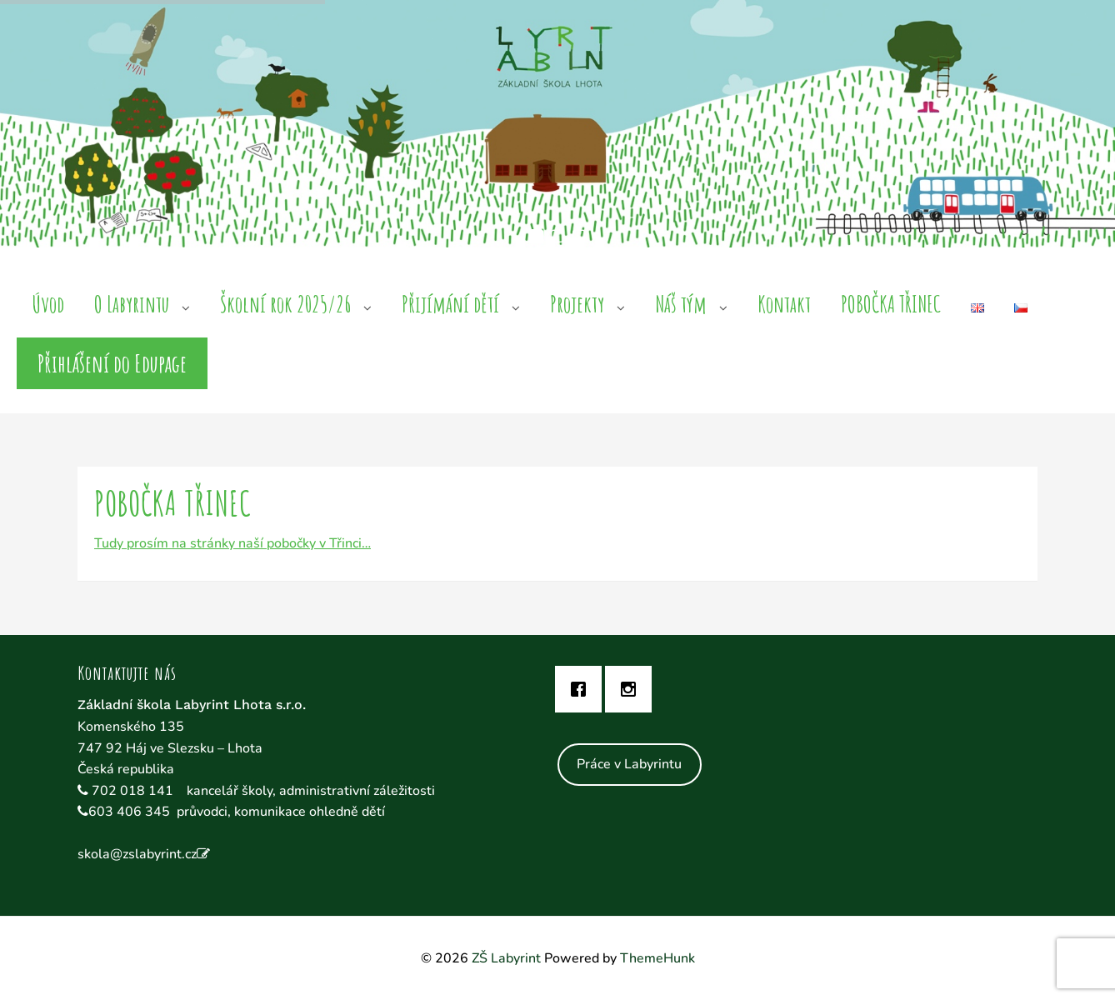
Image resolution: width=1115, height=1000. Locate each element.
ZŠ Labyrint (506, 958)
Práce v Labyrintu (629, 764)
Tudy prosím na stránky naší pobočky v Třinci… (232, 543)
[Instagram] (633, 689)
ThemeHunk (657, 958)
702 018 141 (134, 791)
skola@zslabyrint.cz (137, 854)
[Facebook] (583, 689)
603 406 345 (129, 811)
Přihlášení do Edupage (112, 363)
